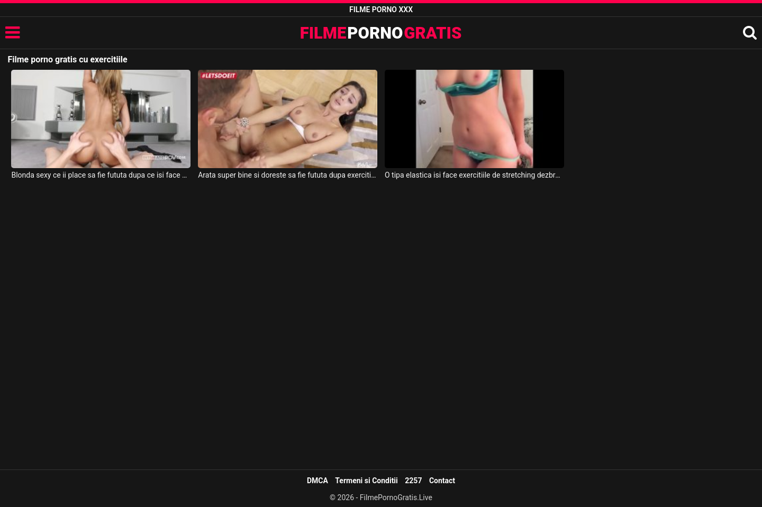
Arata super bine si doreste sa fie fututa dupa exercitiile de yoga (287, 175)
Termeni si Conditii (366, 480)
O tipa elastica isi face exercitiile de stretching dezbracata (474, 175)
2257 (413, 480)
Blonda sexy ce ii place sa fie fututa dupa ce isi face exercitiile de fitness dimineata (100, 175)
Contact (442, 480)
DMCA (317, 480)
